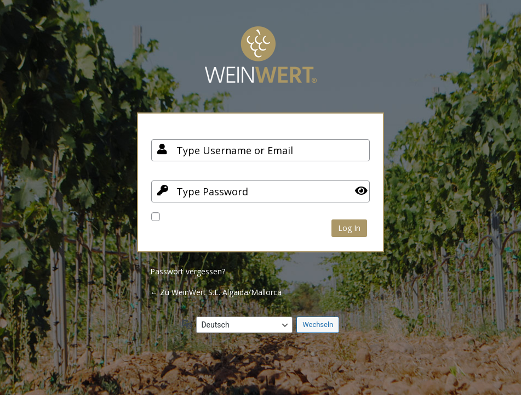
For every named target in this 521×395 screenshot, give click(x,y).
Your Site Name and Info (261, 62)
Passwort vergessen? (187, 271)
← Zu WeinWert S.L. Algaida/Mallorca (216, 292)
